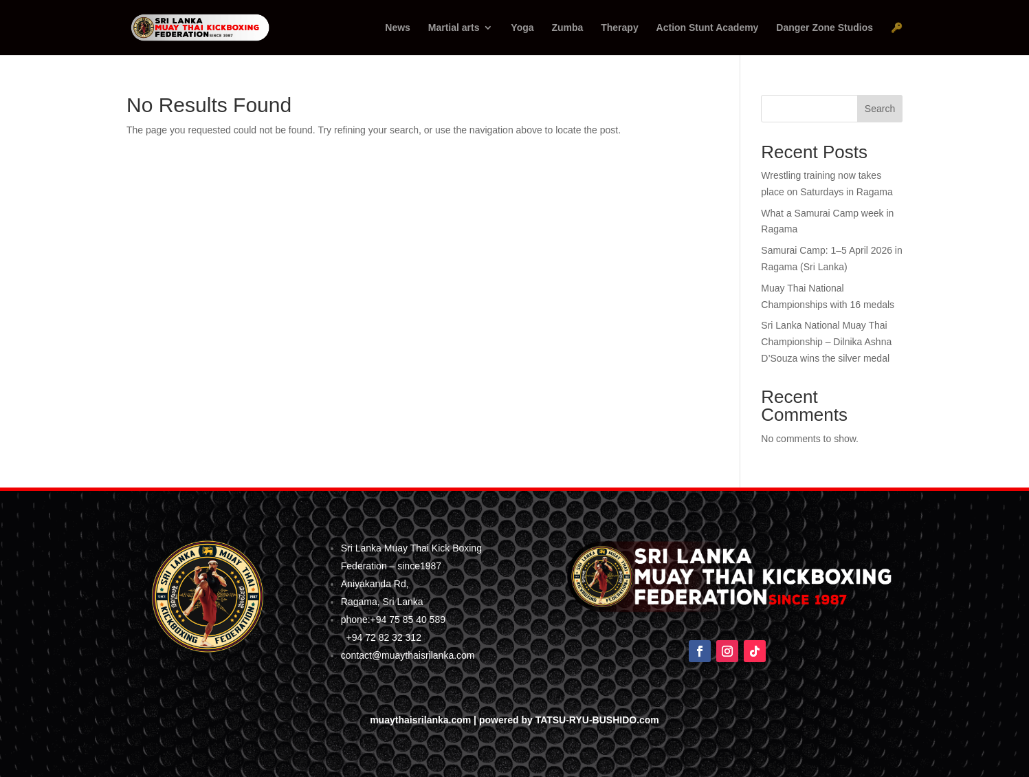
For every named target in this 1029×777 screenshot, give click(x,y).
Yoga (522, 28)
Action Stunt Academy (707, 28)
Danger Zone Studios (824, 28)
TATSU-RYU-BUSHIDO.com (597, 719)
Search (880, 108)
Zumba (567, 28)
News (397, 28)
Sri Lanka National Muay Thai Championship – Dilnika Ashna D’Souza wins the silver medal (826, 342)
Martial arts (454, 28)
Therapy (619, 28)
